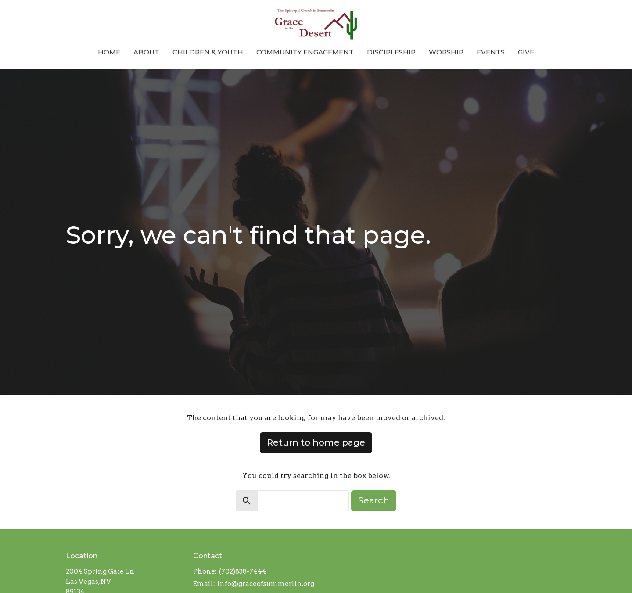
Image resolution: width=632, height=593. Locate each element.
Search (373, 500)
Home (109, 52)
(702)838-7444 (242, 571)
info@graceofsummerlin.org (265, 584)
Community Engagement (305, 52)
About (146, 52)
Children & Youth (207, 52)
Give (526, 52)
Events (491, 52)
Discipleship (391, 52)
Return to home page (316, 442)
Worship (446, 52)
